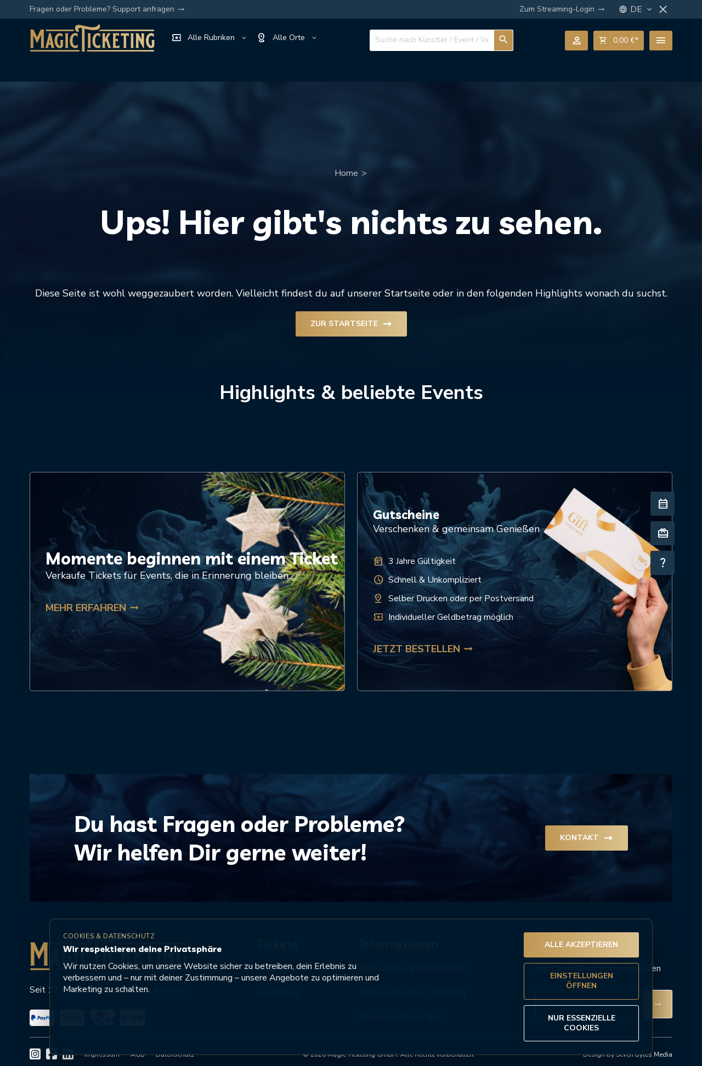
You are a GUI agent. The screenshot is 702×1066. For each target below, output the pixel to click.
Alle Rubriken (209, 38)
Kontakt (586, 834)
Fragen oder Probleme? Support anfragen (107, 9)
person (576, 40)
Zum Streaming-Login (562, 9)
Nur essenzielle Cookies (581, 1023)
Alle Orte (287, 38)
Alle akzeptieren (581, 944)
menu (661, 40)
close (663, 9)
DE (642, 9)
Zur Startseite (351, 319)
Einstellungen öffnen (581, 981)
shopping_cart (618, 40)
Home (346, 169)
